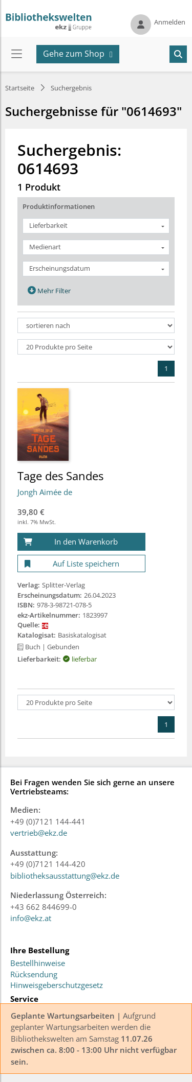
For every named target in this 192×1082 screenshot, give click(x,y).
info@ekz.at (30, 918)
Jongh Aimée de (44, 492)
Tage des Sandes (60, 475)
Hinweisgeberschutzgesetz (56, 985)
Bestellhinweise (37, 963)
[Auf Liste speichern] (81, 564)
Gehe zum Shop (73, 53)
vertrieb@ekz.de (38, 833)
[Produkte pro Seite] (96, 347)
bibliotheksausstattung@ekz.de (64, 876)
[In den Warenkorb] (81, 542)
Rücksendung (33, 974)
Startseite (19, 87)
